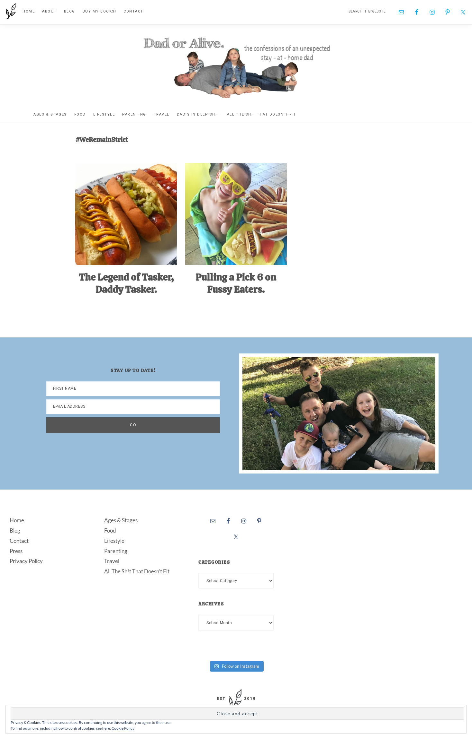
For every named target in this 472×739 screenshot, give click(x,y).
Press (16, 550)
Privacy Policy (26, 561)
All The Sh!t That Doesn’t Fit (136, 571)
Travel (111, 561)
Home (17, 520)
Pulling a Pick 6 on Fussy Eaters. (235, 283)
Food (110, 530)
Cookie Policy (123, 728)
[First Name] (133, 388)
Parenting (115, 550)
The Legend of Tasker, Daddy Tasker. (126, 283)
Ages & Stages (121, 520)
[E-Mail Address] (133, 406)
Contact (19, 540)
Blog (15, 530)
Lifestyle (114, 540)
